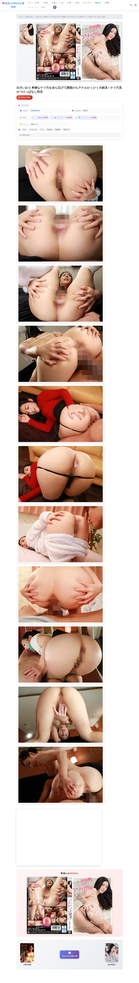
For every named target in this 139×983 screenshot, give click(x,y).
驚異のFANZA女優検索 (13, 5)
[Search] (39, 7)
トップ (20, 17)
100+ (45, 3)
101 (55, 3)
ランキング (90, 3)
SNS (111, 3)
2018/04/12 (35, 112)
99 (36, 3)
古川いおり (29, 17)
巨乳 (79, 3)
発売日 (102, 3)
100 (70, 3)
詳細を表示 (26, 137)
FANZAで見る (25, 98)
